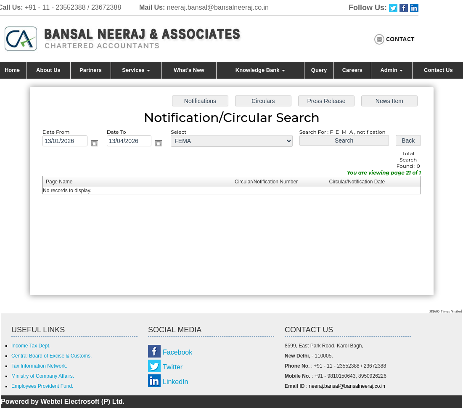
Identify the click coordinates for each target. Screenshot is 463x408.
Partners (90, 70)
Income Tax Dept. (30, 346)
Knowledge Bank (260, 70)
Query (319, 70)
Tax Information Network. (39, 366)
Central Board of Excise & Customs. (51, 356)
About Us (48, 70)
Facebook (177, 352)
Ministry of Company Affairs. (42, 376)
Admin (391, 70)
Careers (352, 70)
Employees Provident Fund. (42, 386)
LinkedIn (175, 381)
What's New (189, 70)
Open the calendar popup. (99, 145)
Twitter (173, 367)
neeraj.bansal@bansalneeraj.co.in (218, 7)
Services (136, 70)
